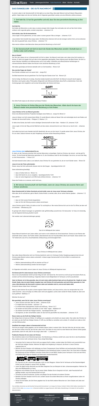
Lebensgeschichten (42, 2)
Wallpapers (31, 396)
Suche (30, 399)
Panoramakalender (20, 399)
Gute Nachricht (55, 2)
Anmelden (82, 398)
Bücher (70, 2)
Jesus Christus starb (18, 151)
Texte (32, 2)
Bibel (64, 2)
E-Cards (31, 397)
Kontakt (77, 2)
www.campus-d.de (27, 388)
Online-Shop (19, 397)
